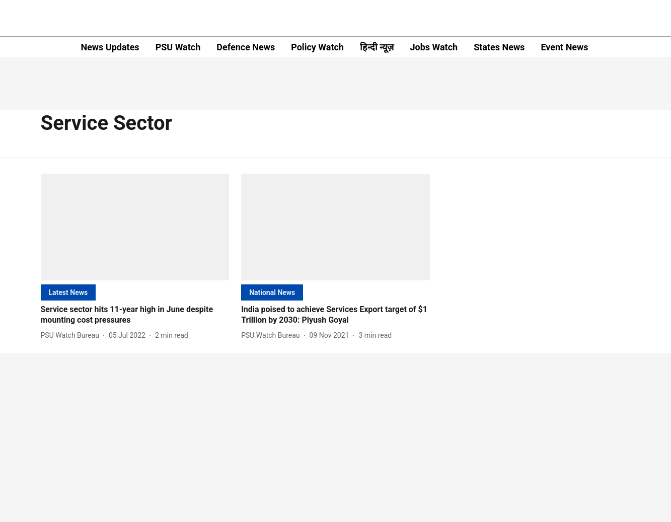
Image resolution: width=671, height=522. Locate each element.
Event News (564, 47)
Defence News (245, 47)
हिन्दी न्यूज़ (377, 47)
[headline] (135, 315)
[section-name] (68, 292)
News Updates (110, 47)
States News (499, 47)
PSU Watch (178, 47)
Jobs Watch (434, 47)
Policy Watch (317, 47)
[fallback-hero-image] (135, 227)
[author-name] (72, 335)
